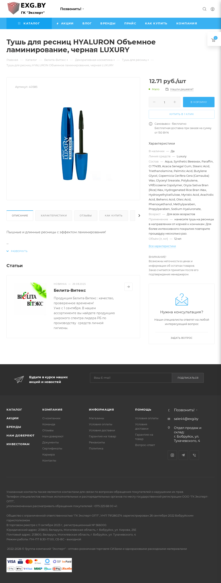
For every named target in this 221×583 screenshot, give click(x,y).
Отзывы (86, 215)
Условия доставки (102, 430)
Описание (20, 215)
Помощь (143, 409)
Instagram (172, 455)
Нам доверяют (20, 435)
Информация (101, 409)
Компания (52, 409)
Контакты (49, 460)
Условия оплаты (100, 424)
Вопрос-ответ (145, 445)
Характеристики (54, 215)
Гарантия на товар (102, 436)
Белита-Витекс (70, 290)
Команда (48, 424)
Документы (50, 442)
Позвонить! (70, 9)
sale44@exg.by (186, 419)
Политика (96, 448)
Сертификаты (52, 448)
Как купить (114, 215)
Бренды (13, 427)
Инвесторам (18, 444)
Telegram (183, 455)
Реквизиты (97, 442)
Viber (194, 455)
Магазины (96, 418)
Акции (12, 418)
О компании (51, 418)
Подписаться (188, 377)
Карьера (48, 454)
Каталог (14, 409)
